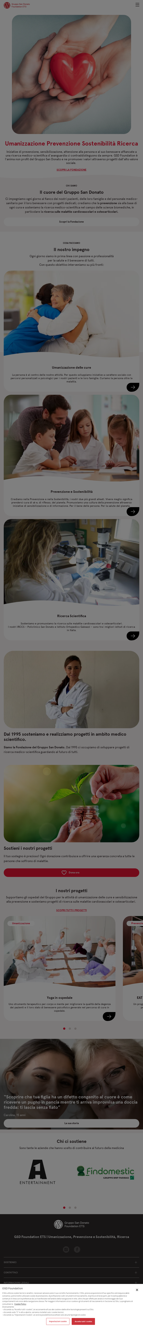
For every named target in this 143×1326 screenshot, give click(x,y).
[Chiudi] (137, 1292)
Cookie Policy (20, 1306)
